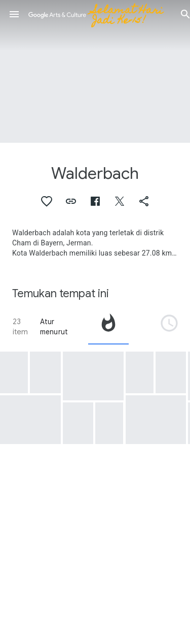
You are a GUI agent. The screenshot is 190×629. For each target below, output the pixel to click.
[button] (14, 14)
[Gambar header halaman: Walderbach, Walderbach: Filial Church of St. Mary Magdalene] (95, 71)
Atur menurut (54, 326)
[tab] (108, 326)
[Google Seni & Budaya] (99, 14)
